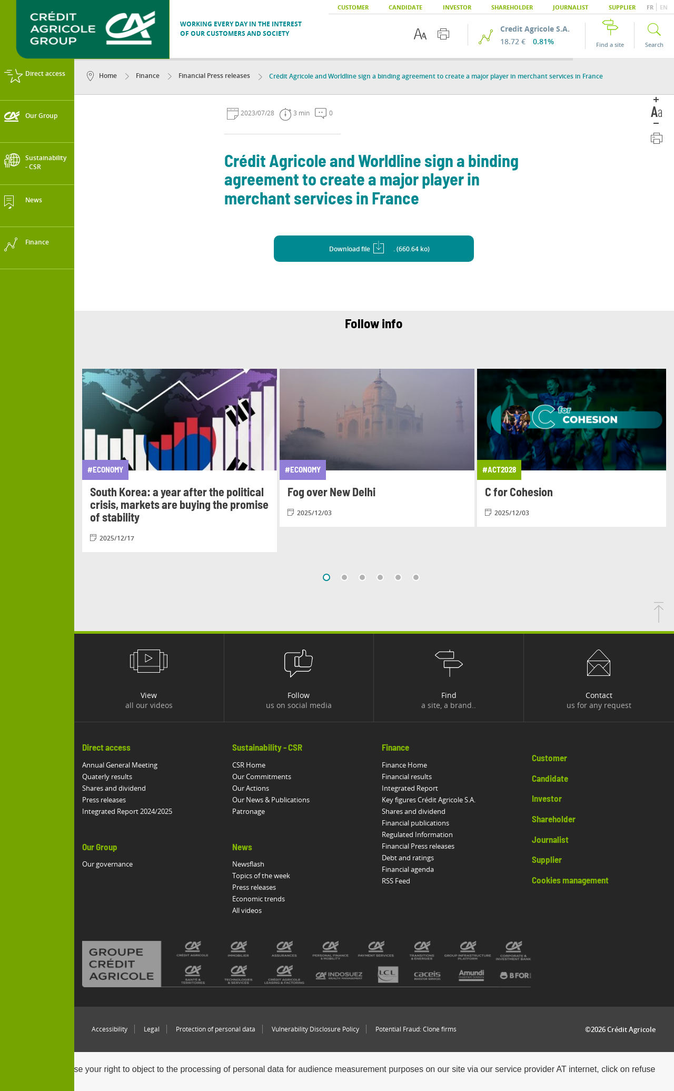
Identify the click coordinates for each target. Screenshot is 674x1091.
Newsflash (248, 864)
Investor (457, 7)
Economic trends (258, 898)
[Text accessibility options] (420, 34)
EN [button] (664, 7)
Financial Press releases (209, 75)
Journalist (570, 7)
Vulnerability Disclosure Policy (315, 1029)
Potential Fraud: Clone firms (416, 1029)
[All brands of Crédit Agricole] (324, 963)
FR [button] (651, 7)
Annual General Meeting (119, 765)
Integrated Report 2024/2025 (127, 811)
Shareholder (512, 7)
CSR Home (248, 765)
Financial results (407, 776)
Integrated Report (410, 788)
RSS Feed (396, 881)
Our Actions (250, 788)
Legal (152, 1029)
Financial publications (416, 823)
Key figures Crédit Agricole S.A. (429, 799)
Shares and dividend (114, 788)
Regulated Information (417, 834)
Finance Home (405, 765)
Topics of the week (261, 875)
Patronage (248, 811)
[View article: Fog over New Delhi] (377, 448)
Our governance (107, 864)
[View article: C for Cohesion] (574, 448)
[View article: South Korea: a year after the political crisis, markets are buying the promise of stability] (179, 460)
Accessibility (109, 1029)
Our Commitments (261, 776)
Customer (353, 7)
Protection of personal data (215, 1029)
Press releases (104, 799)
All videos (247, 910)
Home (102, 75)
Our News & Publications (271, 799)
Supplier (622, 7)
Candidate (405, 7)
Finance (142, 75)
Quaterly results (107, 776)
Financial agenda (408, 869)
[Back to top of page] (658, 619)
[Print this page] (443, 34)
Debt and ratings (408, 857)
